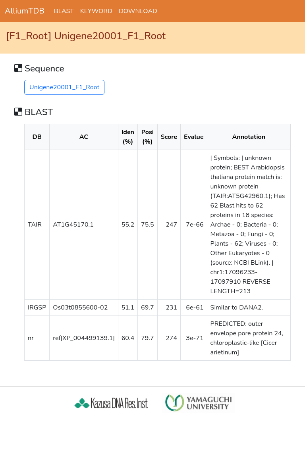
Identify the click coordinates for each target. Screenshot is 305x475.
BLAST (64, 11)
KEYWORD (96, 11)
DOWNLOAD (138, 11)
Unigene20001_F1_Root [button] (64, 87)
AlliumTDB (24, 11)
